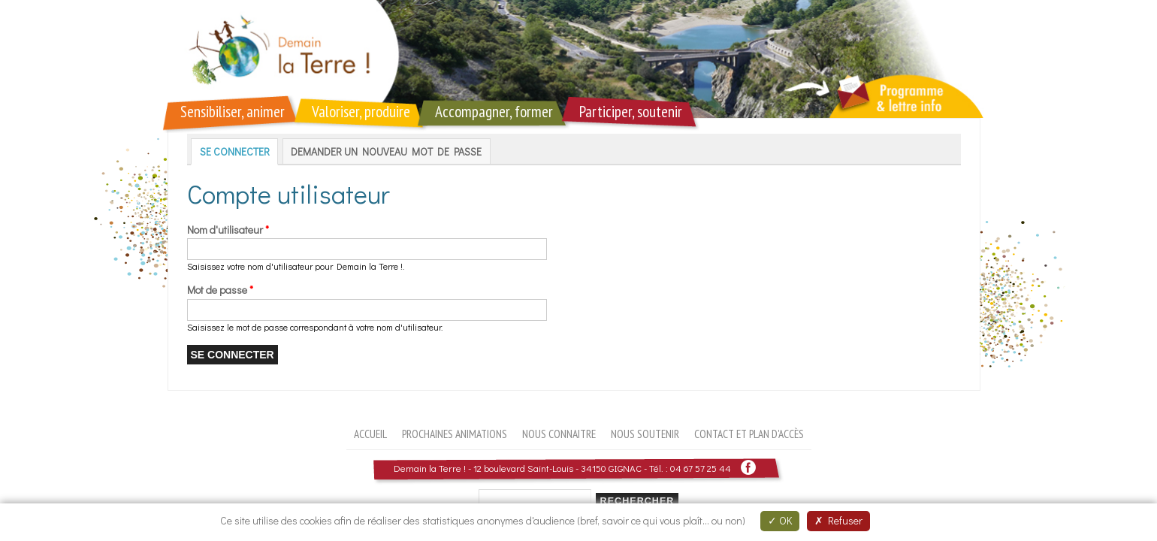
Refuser (838, 520)
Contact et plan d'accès (749, 433)
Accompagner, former (494, 111)
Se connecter (239, 151)
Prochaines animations (454, 433)
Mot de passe (220, 290)
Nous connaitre (559, 433)
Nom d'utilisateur (228, 229)
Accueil (370, 433)
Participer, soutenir (630, 111)
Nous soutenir (645, 433)
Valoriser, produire (361, 111)
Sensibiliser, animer (232, 111)
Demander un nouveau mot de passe (386, 151)
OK (780, 520)
